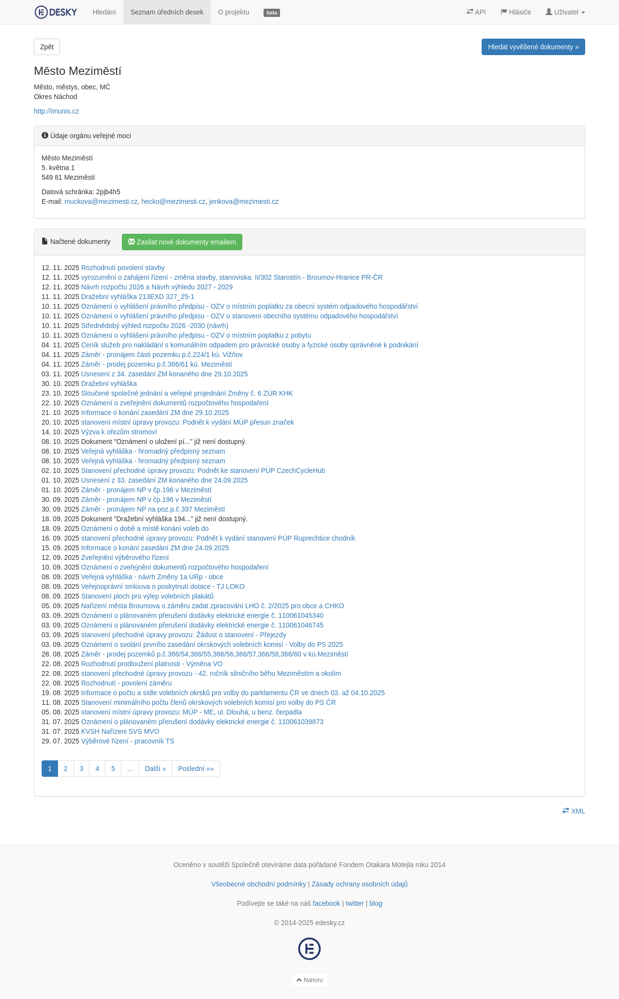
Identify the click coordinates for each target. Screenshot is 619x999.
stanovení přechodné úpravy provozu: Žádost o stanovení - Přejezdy (183, 635)
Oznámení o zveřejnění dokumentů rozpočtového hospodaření (175, 403)
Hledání (104, 12)
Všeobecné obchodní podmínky (258, 884)
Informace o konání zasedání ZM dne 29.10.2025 (155, 412)
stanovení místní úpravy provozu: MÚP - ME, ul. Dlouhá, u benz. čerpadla (191, 712)
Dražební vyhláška (109, 383)
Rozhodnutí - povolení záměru (126, 683)
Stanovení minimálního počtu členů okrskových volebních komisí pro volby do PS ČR (208, 702)
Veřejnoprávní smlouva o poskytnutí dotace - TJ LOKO (163, 586)
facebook (326, 903)
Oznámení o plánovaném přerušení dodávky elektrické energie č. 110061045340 (202, 615)
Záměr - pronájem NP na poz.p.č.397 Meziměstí (153, 509)
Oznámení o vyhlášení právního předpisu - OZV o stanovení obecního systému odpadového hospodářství (239, 316)
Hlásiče (516, 12)
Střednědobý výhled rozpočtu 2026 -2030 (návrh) (154, 325)
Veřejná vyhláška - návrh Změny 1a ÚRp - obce (152, 577)
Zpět (47, 47)
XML (573, 811)
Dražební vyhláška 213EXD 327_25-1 (137, 296)
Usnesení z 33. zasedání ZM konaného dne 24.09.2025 (164, 480)
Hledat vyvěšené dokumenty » (533, 47)
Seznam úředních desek (167, 12)
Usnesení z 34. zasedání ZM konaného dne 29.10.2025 (164, 374)
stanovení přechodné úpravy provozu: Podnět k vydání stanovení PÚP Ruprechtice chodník (218, 538)
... (130, 768)
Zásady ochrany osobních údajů (360, 884)
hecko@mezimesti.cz (173, 201)
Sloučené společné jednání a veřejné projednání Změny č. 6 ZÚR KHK (187, 393)
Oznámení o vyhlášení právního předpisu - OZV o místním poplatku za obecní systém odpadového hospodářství (249, 306)
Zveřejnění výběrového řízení (125, 557)
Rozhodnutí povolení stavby (123, 267)
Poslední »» (196, 768)
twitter (355, 903)
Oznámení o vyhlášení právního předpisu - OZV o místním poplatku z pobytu (196, 335)
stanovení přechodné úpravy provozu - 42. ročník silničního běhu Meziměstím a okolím (211, 673)
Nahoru (309, 980)
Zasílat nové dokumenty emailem (182, 242)
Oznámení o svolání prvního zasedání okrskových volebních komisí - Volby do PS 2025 (212, 644)
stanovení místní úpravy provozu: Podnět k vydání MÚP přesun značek (187, 422)
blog (375, 903)
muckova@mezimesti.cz (100, 201)
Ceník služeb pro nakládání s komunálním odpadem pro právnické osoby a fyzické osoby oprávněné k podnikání (249, 345)
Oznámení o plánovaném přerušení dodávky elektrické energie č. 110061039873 (202, 722)
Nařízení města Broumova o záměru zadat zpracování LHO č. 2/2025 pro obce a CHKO (212, 606)
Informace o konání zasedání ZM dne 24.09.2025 (155, 548)
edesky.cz (330, 923)
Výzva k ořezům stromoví (119, 432)
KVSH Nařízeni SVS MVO (120, 731)
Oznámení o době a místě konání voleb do (145, 528)
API (476, 12)
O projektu (234, 12)
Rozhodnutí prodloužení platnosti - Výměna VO (152, 664)
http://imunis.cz (56, 111)
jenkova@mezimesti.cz (244, 201)
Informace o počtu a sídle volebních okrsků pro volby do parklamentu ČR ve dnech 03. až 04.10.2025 (233, 693)
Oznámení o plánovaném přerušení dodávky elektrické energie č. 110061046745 (202, 625)
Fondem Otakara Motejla (376, 865)
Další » (155, 768)
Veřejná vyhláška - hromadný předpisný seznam (153, 451)
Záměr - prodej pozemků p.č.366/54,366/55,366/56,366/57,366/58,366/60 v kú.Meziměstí (215, 654)
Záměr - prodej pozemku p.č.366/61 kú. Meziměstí (156, 364)
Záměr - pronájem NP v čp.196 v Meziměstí (146, 490)
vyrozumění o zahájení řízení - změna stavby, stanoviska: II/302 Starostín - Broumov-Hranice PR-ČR (232, 277)
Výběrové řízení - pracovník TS (128, 741)
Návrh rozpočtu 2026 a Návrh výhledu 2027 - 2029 (157, 287)
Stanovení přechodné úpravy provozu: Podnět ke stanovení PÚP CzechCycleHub (203, 470)
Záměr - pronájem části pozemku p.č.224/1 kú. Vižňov (162, 354)
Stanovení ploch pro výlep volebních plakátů (147, 596)
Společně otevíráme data (269, 865)
